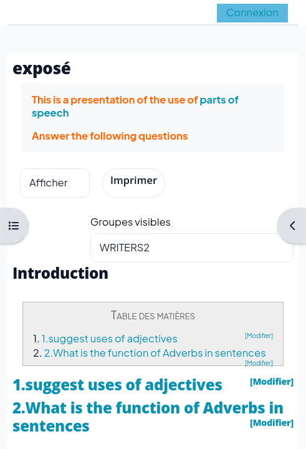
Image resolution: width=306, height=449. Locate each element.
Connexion (252, 12)
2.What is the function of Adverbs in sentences (154, 352)
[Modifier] (259, 335)
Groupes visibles (130, 221)
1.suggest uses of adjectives (110, 338)
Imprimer (133, 180)
